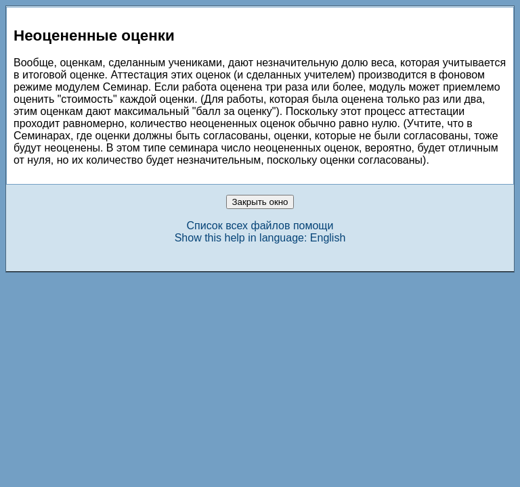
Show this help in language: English (260, 238)
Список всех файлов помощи (260, 225)
